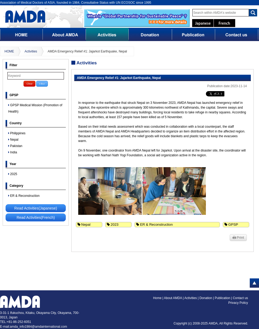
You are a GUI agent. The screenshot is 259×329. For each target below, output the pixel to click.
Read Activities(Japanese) (35, 208)
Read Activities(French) (36, 217)
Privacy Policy (238, 303)
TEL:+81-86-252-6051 (15, 322)
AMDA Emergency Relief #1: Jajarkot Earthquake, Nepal (87, 51)
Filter (42, 83)
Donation (206, 298)
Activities (31, 51)
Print (238, 237)
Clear (29, 83)
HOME (9, 51)
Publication (223, 298)
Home (157, 298)
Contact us (240, 298)
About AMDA (173, 298)
